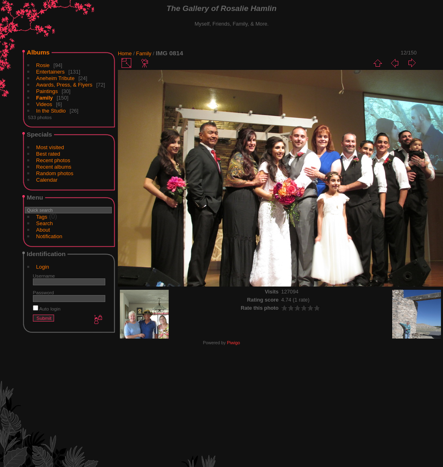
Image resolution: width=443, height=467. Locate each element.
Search (44, 223)
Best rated (48, 154)
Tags (41, 217)
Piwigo (233, 342)
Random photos (55, 173)
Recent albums (54, 167)
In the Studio (51, 111)
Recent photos (53, 160)
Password (43, 292)
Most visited (50, 147)
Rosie (43, 65)
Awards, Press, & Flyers (64, 85)
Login (42, 267)
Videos (44, 104)
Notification (49, 236)
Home (125, 53)
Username (44, 275)
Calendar (47, 180)
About (43, 230)
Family (44, 98)
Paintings (47, 91)
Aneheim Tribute (55, 78)
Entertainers (50, 72)
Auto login (47, 308)
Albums (38, 52)
